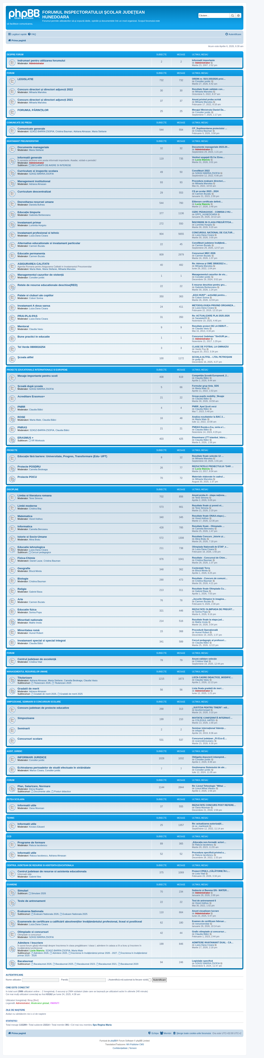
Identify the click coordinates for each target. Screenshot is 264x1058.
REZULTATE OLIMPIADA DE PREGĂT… (213, 609)
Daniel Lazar (36, 561)
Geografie (24, 568)
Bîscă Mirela (35, 571)
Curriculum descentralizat (34, 191)
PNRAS (22, 427)
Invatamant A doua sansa (34, 305)
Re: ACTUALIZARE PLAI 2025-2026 (211, 315)
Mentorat (23, 326)
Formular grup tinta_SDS (205, 386)
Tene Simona (35, 498)
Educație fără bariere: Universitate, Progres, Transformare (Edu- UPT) (62, 456)
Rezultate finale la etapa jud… (208, 619)
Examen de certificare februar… (209, 921)
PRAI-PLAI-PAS (27, 316)
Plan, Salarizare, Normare (34, 786)
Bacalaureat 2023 (84, 964)
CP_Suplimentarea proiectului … (209, 128)
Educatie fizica (27, 609)
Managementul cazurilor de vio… (209, 274)
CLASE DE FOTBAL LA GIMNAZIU (210, 346)
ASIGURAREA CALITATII (33, 263)
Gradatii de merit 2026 (43, 694)
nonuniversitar (202, 923)
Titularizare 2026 (41, 683)
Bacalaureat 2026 (41, 964)
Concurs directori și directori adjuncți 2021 (45, 99)
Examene (12, 884)
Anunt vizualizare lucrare (205, 911)
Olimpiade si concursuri (33, 931)
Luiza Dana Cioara (38, 235)
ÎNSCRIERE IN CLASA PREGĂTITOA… (212, 222)
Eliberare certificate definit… (207, 201)
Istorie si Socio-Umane (32, 536)
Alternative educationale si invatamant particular (49, 243)
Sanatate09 (201, 318)
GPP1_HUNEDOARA (206, 214)
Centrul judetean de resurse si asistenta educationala (52, 871)
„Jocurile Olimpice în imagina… (209, 599)
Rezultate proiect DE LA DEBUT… (210, 326)
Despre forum (15, 54)
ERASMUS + (25, 437)
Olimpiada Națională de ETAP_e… (210, 547)
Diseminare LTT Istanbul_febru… (209, 437)
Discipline (12, 489)
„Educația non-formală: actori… (209, 842)
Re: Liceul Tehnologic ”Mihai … (209, 786)
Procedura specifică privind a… (209, 852)
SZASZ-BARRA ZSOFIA (42, 131)
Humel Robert (36, 633)
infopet (198, 730)
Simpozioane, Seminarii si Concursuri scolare (34, 702)
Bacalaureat (25, 961)
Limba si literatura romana (35, 495)
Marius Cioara (37, 770)
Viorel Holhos (35, 519)
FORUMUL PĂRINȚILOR (33, 110)
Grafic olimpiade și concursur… (209, 931)
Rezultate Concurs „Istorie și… (208, 536)
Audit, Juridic (14, 751)
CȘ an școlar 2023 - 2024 (205, 191)
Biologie (23, 578)
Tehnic (10, 818)
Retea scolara (16, 799)
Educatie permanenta (31, 253)
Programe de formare (31, 842)
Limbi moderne (27, 505)
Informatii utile (27, 805)
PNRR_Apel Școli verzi (204, 406)
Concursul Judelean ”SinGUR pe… (211, 336)
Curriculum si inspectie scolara (38, 170)
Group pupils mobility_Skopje (208, 396)
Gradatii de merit (28, 688)
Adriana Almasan (82, 131)
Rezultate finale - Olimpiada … (208, 526)
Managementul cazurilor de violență (41, 274)
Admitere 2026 (39, 953)
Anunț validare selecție (204, 659)
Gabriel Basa (35, 591)
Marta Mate (35, 269)
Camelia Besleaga (38, 469)
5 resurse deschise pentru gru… (209, 284)
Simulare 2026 (37, 893)
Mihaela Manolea (37, 92)
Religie (22, 588)
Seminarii (24, 728)
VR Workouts (37, 440)
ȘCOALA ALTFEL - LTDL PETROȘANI (212, 357)
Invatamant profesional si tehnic (38, 232)
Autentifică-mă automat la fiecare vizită (130, 979)
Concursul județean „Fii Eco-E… (209, 738)
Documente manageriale (33, 147)
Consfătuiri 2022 (201, 170)
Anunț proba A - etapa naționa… (209, 495)
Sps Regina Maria (102, 1025)
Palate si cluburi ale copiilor (35, 295)
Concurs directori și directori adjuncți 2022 (45, 89)
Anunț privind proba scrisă (206, 99)
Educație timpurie (29, 212)
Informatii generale (30, 157)
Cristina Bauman (63, 131)
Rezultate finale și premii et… (208, 505)
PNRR (21, 406)
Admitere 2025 (58, 953)
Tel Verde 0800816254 (31, 346)
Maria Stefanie (99, 131)
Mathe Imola (35, 622)
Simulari (23, 890)
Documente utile (40, 791)
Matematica (25, 516)
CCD (9, 836)
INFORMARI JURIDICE (32, 757)
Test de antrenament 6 (204, 900)
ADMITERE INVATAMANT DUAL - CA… (212, 942)
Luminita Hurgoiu (37, 225)
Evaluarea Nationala (30, 911)
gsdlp (197, 359)
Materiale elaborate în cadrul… (208, 476)
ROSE (21, 417)
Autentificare (14, 975)
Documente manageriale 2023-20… (211, 147)
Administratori (23, 1003)
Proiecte (12, 450)
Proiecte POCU (27, 476)
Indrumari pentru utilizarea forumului (41, 60)
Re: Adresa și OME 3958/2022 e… (210, 263)
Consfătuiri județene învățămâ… (209, 243)
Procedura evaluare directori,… (209, 181)
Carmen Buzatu (203, 193)
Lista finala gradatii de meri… (208, 688)
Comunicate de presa (19, 123)
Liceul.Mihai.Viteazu (205, 788)
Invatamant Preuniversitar (23, 141)
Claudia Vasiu (36, 329)
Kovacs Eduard (37, 826)
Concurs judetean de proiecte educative (43, 707)
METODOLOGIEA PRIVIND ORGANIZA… (213, 305)
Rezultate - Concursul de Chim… (209, 557)
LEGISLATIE (25, 79)
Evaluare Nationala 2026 (45, 914)
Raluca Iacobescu (38, 845)
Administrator (36, 63)
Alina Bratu (34, 539)
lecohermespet (202, 710)
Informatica (25, 526)
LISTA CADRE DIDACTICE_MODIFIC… (212, 677)
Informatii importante (203, 60)
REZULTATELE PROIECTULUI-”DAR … (213, 466)
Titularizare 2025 (61, 683)
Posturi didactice (61, 791)
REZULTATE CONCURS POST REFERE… (214, 805)
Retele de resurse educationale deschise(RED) (48, 285)
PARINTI (54, 1003)
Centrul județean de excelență (37, 659)
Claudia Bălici (202, 378)
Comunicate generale (31, 128)
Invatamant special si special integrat (42, 640)
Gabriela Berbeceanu (40, 215)
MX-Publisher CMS (135, 1044)
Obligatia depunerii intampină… (209, 757)
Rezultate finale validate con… (208, 89)
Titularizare (25, 677)
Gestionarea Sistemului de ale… (209, 767)
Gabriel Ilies (35, 876)
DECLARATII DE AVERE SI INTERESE (50, 165)
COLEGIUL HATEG (205, 720)
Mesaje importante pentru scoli (38, 375)
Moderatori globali (40, 1003)
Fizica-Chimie (26, 558)
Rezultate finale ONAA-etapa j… (209, 516)
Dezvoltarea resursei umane (36, 201)
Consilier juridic (203, 81)
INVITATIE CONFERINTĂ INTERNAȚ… (212, 718)
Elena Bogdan (36, 789)
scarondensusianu (204, 741)
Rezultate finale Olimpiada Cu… (209, 588)
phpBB (114, 1041)
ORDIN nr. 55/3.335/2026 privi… (209, 79)
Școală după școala (30, 386)
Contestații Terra (201, 568)
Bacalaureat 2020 (128, 964)
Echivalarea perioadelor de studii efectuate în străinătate (54, 767)
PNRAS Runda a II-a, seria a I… (208, 427)
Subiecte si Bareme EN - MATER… (210, 890)
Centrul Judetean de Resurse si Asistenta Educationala (40, 865)
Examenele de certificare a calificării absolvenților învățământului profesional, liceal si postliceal (80, 921)
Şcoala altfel (25, 357)
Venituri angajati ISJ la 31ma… (208, 157)
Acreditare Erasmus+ (31, 396)
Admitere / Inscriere (30, 942)
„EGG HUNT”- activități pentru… (209, 295)
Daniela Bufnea (37, 204)
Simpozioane (26, 718)
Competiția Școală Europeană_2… (210, 375)
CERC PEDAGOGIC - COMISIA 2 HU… (212, 212)
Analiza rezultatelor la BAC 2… (208, 417)
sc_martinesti (202, 826)
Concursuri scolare (30, 738)
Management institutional (34, 181)
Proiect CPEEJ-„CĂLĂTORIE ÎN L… (211, 871)
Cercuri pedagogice (40, 552)
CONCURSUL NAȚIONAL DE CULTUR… (213, 232)
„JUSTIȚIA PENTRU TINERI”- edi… (210, 707)
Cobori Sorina (36, 298)
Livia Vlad (200, 873)
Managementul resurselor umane (27, 672)
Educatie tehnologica (31, 547)
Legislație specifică (202, 961)
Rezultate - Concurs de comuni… (209, 578)
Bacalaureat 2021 (106, 964)
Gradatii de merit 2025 (70, 694)
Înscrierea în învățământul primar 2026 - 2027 (92, 953)
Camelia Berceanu (38, 529)
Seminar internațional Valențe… (209, 728)
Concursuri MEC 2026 (204, 253)
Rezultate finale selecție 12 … (208, 456)
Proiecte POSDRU (29, 466)
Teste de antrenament (31, 900)
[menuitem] (32, 34)
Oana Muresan (36, 808)
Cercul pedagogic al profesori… (209, 640)
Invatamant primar (29, 222)
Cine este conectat (17, 987)
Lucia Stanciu (202, 159)
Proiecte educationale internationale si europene (37, 370)
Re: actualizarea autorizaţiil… (208, 823)
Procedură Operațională (205, 630)
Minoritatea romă (28, 630)
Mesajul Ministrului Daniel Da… (209, 110)
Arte (20, 599)
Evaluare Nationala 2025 (73, 914)
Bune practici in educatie (34, 336)
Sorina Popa (35, 612)
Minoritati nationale (30, 619)
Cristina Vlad (35, 662)
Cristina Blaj (35, 508)
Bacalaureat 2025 (63, 964)
